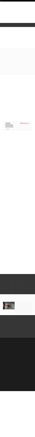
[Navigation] (0, 1)
